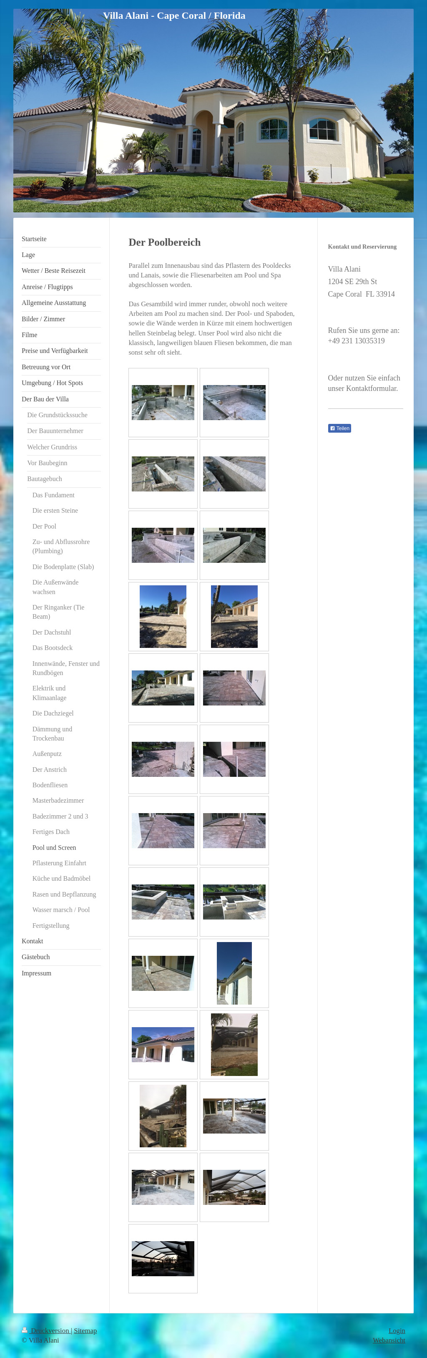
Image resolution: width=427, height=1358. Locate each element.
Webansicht (389, 1340)
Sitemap (85, 1331)
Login (397, 1331)
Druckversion (46, 1331)
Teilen (339, 428)
